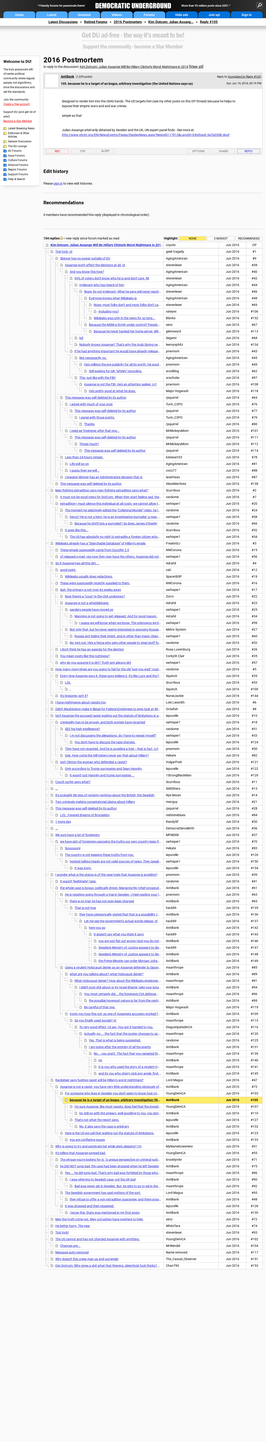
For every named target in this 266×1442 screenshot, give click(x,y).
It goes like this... (76, 530)
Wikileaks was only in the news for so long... (124, 318)
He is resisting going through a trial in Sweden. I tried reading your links (114, 894)
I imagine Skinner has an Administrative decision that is (103, 477)
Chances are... (70, 1246)
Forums (149, 15)
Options (198, 151)
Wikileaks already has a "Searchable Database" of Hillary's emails (100, 543)
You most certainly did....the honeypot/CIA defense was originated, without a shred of (144, 994)
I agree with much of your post (91, 404)
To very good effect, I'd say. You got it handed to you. (116, 1027)
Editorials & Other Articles (18, 135)
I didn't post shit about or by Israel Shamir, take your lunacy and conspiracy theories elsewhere (145, 987)
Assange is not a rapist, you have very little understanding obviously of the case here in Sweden (127, 1087)
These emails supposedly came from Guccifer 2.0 (94, 550)
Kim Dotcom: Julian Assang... (171, 22)
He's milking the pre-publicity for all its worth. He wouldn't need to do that (135, 364)
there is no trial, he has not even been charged (102, 901)
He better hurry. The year (72, 1226)
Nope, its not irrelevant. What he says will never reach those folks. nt (132, 291)
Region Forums (17, 169)
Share (223, 151)
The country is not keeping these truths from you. (99, 855)
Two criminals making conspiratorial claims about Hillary (95, 802)
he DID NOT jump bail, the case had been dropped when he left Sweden (109, 1166)
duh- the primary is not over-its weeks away (90, 590)
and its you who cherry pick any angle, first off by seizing (138, 1073)
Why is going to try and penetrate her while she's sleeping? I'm (98, 1146)
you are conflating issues (87, 1140)
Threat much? (89, 444)
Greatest (84, 15)
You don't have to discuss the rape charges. (105, 742)
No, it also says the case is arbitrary (104, 1126)
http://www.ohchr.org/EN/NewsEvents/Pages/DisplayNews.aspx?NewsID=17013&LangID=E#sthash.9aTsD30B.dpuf (145, 135)
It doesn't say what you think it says (119, 934)
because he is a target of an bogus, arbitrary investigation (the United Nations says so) (132, 1100)
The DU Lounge (17, 146)
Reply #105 (209, 22)
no (100, 1060)
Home (19, 15)
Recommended (249, 238)
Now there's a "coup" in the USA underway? (95, 596)
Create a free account (16, 104)
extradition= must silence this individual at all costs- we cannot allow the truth (114, 503)
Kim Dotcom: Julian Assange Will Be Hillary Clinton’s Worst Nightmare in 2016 (134, 67)
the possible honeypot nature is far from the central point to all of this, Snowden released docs (155, 1000)
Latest (51, 15)
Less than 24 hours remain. (84, 457)
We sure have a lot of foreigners (77, 835)
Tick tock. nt (63, 251)
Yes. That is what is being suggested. (115, 1040)
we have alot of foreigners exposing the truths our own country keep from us (114, 841)
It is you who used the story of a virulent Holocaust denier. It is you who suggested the (158, 1067)
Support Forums (18, 174)
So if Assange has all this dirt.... (77, 563)
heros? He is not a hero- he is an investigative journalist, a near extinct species (124, 517)
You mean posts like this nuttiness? (85, 656)
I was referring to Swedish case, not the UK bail (103, 1179)
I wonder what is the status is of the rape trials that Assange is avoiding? (106, 874)
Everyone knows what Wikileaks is (113, 298)
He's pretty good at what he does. (112, 391)
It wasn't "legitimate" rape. (78, 881)
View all (196, 66)
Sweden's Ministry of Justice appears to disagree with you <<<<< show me (150, 954)
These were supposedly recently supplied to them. (95, 583)
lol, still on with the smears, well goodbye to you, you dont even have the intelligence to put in (144, 1113)
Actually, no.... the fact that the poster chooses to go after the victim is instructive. (141, 1034)
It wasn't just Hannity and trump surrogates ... (102, 775)
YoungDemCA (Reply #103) (244, 76)
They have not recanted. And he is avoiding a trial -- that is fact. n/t (111, 749)
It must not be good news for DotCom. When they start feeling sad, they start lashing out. (123, 497)
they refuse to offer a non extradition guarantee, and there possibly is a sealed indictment (132, 1199)
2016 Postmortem (128, 22)
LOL (68, 682)
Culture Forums (17, 160)
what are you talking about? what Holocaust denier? (107, 974)
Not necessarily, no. (93, 358)
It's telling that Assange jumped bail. (80, 1153)
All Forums (14, 150)
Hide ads (181, 15)
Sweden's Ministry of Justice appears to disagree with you (139, 947)
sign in (58, 183)
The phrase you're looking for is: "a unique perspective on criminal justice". (111, 1159)
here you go (97, 927)
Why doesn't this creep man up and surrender (87, 1259)
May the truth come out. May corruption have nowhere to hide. (99, 1219)
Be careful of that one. (99, 1007)
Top (82, 151)
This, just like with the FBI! (97, 378)
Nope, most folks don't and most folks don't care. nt (130, 305)
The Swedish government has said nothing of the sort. (103, 1193)
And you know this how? (87, 272)
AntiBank (67, 76)
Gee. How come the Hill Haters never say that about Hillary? (107, 755)
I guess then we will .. (84, 470)
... (56, 788)
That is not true (85, 908)
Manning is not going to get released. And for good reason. (115, 616)
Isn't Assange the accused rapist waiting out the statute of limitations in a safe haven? (115, 715)
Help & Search (16, 179)
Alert (105, 151)
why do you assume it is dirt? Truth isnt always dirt (95, 662)
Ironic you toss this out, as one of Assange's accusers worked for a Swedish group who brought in (138, 1014)
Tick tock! (62, 1232)
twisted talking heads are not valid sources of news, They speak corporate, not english (130, 861)
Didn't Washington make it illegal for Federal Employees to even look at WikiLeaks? (112, 709)
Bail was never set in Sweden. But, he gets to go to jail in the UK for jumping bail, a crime (135, 1186)
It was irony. (83, 868)
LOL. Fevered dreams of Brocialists (84, 815)
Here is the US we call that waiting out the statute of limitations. (109, 1133)
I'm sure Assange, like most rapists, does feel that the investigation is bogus (127, 1106)
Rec (57, 151)
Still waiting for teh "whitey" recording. (115, 371)
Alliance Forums (18, 165)
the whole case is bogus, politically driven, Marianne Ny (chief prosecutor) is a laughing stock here (128, 888)
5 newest (221, 238)
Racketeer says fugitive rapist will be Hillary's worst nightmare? (99, 1080)
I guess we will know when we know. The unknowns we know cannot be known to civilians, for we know (151, 623)
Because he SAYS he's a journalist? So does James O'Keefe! (115, 523)
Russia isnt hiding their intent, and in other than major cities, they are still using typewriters (137, 636)
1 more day (63, 821)
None (193, 238)
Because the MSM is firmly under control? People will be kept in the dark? (140, 325)
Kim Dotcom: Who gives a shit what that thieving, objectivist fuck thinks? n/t (108, 1265)
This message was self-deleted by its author (95, 397)
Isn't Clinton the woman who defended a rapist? (93, 762)
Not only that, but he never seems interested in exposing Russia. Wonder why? (124, 629)
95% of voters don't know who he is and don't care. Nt (111, 278)
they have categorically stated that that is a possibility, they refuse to (127, 914)
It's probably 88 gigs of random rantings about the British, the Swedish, (105, 795)
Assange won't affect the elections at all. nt (95, 265)
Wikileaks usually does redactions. (89, 576)
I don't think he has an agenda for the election (92, 649)
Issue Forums (16, 155)
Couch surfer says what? (72, 782)
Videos (117, 15)
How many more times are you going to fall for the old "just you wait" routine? (109, 669)
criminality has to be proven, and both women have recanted (102, 722)
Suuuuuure (72, 848)
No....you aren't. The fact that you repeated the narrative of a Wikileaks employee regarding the (160, 1053)
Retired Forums (95, 22)
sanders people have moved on (91, 609)
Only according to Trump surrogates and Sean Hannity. (103, 768)
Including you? (108, 311)
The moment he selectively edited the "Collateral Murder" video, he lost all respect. (121, 510)
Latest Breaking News (21, 128)
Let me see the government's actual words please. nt (121, 921)
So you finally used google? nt (95, 1020)
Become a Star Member (17, 121)
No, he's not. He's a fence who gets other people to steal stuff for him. (118, 643)
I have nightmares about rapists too (80, 702)
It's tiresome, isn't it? (74, 696)
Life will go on (79, 464)
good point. (68, 570)
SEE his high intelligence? (82, 729)
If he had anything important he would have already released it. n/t (121, 351)
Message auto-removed (72, 1252)
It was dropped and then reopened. (89, 1206)
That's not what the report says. (96, 1120)
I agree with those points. (97, 417)
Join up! (214, 15)
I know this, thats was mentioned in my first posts (105, 1212)
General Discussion (20, 141)
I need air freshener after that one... (95, 431)
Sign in (247, 15)
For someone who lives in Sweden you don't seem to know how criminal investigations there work (133, 1093)
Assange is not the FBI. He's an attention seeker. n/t (120, 384)
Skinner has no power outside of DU (85, 258)
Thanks (89, 424)
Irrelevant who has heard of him (101, 285)
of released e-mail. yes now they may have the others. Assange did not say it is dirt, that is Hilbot (127, 556)
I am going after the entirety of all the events (120, 1047)
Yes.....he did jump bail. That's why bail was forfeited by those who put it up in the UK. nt (126, 1173)
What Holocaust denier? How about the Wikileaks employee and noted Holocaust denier (136, 981)
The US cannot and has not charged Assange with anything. (97, 1239)
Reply (249, 151)
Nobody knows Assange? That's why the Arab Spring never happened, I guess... (135, 344)
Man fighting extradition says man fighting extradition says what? (101, 490)
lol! (81, 338)
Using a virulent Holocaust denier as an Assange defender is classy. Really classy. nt (123, 967)
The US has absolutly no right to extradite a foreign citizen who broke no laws (124, 537)
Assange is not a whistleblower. (87, 603)
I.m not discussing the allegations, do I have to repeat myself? (113, 735)
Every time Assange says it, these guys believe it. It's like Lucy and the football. (114, 676)
